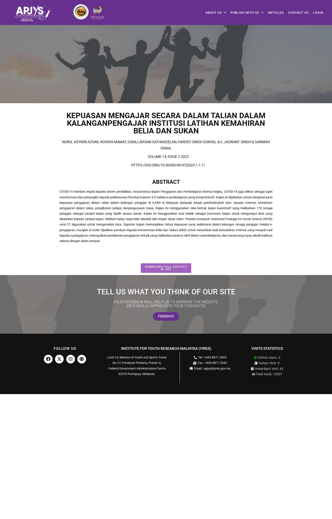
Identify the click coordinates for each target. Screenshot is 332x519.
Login (318, 12)
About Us (216, 12)
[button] (215, 12)
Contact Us (298, 12)
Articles (276, 12)
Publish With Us (247, 12)
